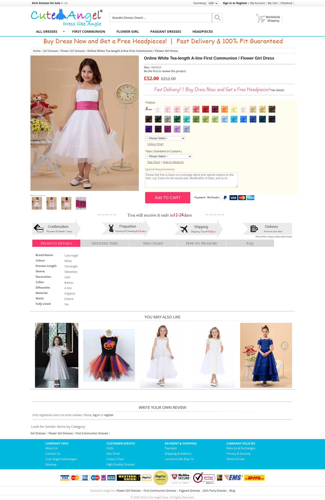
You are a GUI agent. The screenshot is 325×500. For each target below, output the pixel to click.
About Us (51, 448)
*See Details (277, 90)
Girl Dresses (50, 51)
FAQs (110, 448)
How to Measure (173, 162)
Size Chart (153, 162)
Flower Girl (127, 31)
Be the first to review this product (165, 71)
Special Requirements (159, 169)
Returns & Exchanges (240, 448)
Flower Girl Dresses (72, 51)
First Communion (88, 31)
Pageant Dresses (165, 31)
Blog (232, 491)
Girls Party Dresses (215, 491)
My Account (257, 3)
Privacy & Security (238, 453)
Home (37, 51)
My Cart (273, 3)
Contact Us (52, 453)
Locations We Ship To (179, 459)
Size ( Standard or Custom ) (163, 151)
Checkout (286, 3)
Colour (150, 102)
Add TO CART (168, 197)
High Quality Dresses (121, 464)
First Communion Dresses (92, 433)
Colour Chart (155, 144)
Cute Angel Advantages (61, 459)
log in (96, 415)
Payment (171, 448)
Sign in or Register (235, 3)
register (109, 415)
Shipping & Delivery (178, 453)
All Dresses (46, 31)
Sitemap (51, 464)
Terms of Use (235, 459)
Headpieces (203, 31)
